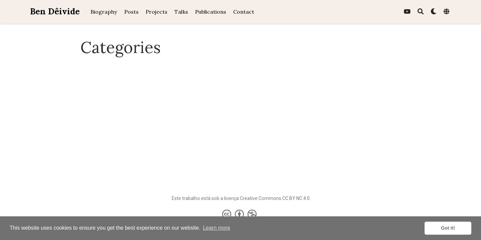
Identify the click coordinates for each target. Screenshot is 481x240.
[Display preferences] (434, 12)
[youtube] (407, 12)
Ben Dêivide (55, 11)
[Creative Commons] (240, 214)
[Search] (421, 12)
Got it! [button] (448, 228)
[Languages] (447, 12)
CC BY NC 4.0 (296, 198)
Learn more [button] (216, 228)
